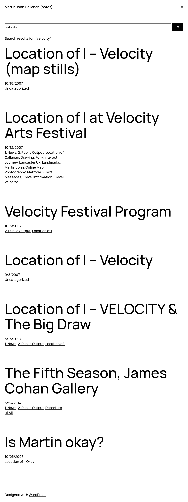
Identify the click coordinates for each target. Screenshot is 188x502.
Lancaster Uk (29, 162)
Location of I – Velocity (79, 260)
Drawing (27, 157)
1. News (10, 152)
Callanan (12, 157)
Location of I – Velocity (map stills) (79, 61)
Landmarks (51, 162)
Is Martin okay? (54, 442)
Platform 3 (35, 172)
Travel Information (37, 177)
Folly (39, 157)
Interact (50, 157)
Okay (30, 461)
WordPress (37, 494)
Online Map (34, 167)
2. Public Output (31, 152)
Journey (11, 162)
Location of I (55, 152)
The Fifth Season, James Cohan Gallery (86, 380)
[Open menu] (181, 6)
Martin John (14, 167)
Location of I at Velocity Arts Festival (82, 125)
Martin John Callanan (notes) (29, 7)
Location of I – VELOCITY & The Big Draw (91, 316)
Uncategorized (17, 88)
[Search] (177, 27)
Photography (15, 172)
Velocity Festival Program (88, 211)
